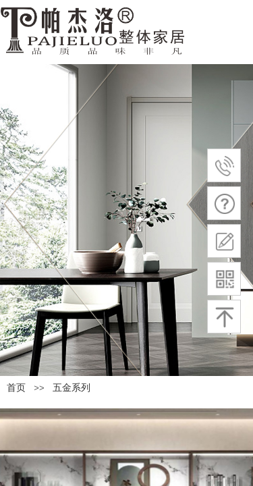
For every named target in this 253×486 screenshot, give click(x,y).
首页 (16, 388)
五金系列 (71, 388)
